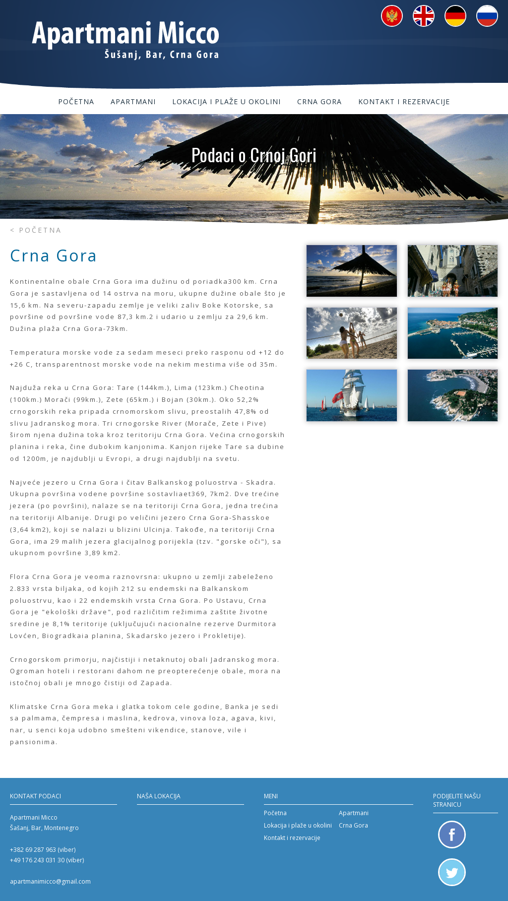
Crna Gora (319, 101)
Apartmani (133, 101)
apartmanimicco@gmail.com (50, 881)
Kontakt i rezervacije (404, 101)
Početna (76, 101)
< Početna (36, 230)
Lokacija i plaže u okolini (226, 101)
